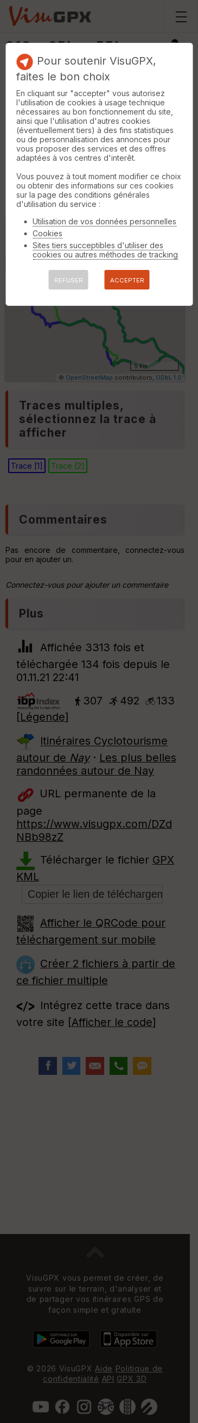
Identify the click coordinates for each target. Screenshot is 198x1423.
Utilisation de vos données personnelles (104, 221)
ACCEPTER (127, 280)
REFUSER (68, 280)
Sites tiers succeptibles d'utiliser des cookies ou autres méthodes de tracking (105, 250)
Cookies (47, 233)
